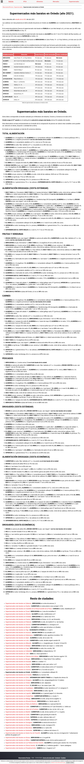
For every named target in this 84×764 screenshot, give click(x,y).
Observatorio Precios (24, 758)
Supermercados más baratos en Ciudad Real (19, 696)
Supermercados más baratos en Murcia (18, 627)
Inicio (11, 1)
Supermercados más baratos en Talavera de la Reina (22, 656)
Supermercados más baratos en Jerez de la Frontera (22, 709)
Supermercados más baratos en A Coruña (19, 675)
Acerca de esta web (48, 758)
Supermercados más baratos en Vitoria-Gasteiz (20, 745)
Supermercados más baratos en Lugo (17, 648)
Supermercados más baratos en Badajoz (18, 646)
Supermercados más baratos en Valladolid (19, 651)
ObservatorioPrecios (8, 7)
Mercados (56, 1)
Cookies (63, 758)
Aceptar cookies (70, 762)
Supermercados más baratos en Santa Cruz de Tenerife (23, 733)
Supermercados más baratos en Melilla (18, 720)
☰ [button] (2, 1)
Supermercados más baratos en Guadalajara (19, 688)
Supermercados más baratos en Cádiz (17, 706)
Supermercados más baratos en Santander (19, 730)
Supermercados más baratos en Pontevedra (19, 691)
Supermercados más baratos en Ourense (18, 632)
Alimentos (39, 1)
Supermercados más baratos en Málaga (18, 698)
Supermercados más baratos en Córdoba (18, 616)
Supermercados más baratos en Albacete (18, 643)
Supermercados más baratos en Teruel (18, 611)
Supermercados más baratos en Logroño (18, 693)
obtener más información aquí (58, 762)
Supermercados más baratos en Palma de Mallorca (21, 704)
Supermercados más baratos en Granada (18, 661)
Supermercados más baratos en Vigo (17, 630)
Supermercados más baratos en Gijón (17, 638)
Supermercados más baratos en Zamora (18, 624)
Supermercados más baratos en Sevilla (18, 667)
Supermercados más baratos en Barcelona (19, 728)
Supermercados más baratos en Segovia (18, 664)
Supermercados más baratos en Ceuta (17, 717)
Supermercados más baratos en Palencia (18, 622)
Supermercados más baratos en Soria (17, 685)
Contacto (57, 758)
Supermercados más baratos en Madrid (18, 712)
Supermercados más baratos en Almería (18, 614)
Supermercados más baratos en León (17, 640)
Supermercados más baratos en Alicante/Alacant (21, 701)
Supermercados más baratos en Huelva (18, 606)
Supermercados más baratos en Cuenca (18, 619)
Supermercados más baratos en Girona (18, 737)
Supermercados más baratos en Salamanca (19, 635)
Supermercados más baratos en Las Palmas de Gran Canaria (24, 743)
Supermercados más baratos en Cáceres (18, 669)
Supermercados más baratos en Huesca (18, 725)
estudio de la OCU (20, 19)
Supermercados (74, 1)
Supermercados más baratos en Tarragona (19, 722)
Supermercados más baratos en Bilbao (18, 740)
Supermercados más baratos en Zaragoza (19, 680)
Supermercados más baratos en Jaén (17, 653)
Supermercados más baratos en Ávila (17, 677)
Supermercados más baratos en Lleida (18, 714)
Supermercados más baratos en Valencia (18, 603)
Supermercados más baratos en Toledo (18, 683)
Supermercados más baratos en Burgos (18, 659)
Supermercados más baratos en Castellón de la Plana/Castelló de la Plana (29, 609)
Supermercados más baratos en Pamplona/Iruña (21, 748)
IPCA (25, 1)
